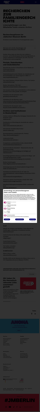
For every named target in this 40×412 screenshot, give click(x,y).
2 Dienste (8, 203)
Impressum (33, 199)
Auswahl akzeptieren (19, 219)
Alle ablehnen (7, 219)
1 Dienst (8, 212)
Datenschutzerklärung (23, 199)
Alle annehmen (32, 219)
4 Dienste (9, 206)
